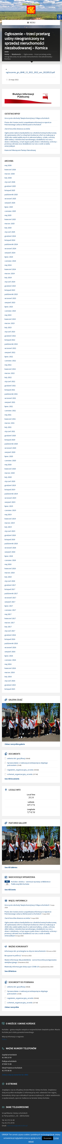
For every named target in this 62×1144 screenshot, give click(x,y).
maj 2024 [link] (8, 265)
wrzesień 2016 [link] (10, 647)
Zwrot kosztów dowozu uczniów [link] (17, 129)
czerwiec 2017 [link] (10, 610)
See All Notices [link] (10, 971)
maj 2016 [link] (8, 664)
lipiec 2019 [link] (9, 506)
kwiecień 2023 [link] (10, 319)
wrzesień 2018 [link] (10, 548)
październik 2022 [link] (11, 344)
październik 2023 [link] (11, 294)
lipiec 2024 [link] (9, 257)
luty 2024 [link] (8, 277)
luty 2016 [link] (8, 676)
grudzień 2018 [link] (10, 535)
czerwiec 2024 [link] (10, 261)
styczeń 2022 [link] (10, 381)
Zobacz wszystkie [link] (12, 1007)
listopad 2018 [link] (10, 539)
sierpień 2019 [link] (10, 502)
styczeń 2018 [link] (10, 581)
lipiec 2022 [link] (9, 356)
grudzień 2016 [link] (10, 635)
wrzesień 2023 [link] (10, 298)
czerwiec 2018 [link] (10, 560)
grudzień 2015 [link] (10, 685)
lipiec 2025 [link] (9, 207)
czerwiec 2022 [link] (10, 360)
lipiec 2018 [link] (9, 556)
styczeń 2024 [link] (10, 282)
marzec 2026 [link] (10, 174)
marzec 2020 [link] (10, 473)
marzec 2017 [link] (10, 622)
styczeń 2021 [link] (10, 431)
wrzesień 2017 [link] (10, 597)
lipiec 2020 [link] (9, 456)
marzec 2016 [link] (10, 672)
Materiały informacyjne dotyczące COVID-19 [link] (22, 966)
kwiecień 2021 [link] (10, 419)
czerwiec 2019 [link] (10, 510)
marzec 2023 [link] (10, 323)
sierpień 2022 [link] (10, 352)
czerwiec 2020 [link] (10, 460)
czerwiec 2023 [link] (10, 311)
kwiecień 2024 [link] (10, 269)
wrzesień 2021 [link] (10, 398)
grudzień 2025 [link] (10, 186)
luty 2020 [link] (8, 477)
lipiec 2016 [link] (9, 656)
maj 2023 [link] (8, 315)
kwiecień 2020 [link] (10, 469)
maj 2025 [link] (8, 215)
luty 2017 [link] (8, 626)
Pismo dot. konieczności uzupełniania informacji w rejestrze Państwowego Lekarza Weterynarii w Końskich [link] (28, 123)
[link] (31, 10)
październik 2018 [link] (11, 543)
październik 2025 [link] (11, 194)
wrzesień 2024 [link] (10, 248)
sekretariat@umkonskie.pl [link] (17, 1125)
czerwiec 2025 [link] (10, 211)
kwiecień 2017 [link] (10, 618)
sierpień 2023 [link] (10, 302)
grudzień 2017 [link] (10, 585)
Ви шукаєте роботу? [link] (13, 955)
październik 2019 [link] (11, 494)
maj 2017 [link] (8, 614)
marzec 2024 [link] (10, 273)
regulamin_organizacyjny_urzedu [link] (20, 770)
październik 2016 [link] (11, 643)
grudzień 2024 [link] (10, 236)
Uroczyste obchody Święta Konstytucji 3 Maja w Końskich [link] (27, 118)
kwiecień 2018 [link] (10, 568)
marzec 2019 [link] (10, 523)
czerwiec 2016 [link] (10, 660)
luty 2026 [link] (8, 178)
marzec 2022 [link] (10, 373)
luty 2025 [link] (8, 228)
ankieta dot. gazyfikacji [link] (16, 758)
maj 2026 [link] (8, 165)
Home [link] (7, 54)
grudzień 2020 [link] (10, 435)
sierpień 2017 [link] (10, 602)
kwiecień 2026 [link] (10, 169)
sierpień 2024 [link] (10, 252)
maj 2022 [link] (8, 365)
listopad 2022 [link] (10, 340)
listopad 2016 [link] (10, 639)
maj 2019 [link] (8, 514)
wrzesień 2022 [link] (10, 348)
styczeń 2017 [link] (10, 631)
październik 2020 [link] (11, 444)
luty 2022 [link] (8, 377)
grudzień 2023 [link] (10, 286)
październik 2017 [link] (11, 593)
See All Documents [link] (12, 779)
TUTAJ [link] (4, 1039)
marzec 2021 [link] (10, 423)
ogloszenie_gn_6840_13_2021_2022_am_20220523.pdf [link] (30, 72)
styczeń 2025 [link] (10, 232)
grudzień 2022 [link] (10, 336)
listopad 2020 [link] (10, 440)
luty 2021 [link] (8, 427)
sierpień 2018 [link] (10, 552)
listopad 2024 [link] (10, 240)
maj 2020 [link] (8, 464)
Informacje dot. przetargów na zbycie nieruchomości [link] (25, 951)
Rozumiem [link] (48, 1138)
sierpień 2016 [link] (10, 651)
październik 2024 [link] (11, 244)
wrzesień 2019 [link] (10, 498)
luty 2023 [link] (8, 327)
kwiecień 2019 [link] (10, 518)
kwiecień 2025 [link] (10, 219)
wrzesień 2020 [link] (10, 448)
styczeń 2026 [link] (10, 182)
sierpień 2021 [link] (10, 402)
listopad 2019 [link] (10, 489)
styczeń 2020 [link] (10, 481)
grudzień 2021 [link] (10, 385)
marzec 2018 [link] (10, 572)
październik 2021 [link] (11, 394)
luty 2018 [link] (8, 577)
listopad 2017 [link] (10, 589)
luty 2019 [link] (8, 527)
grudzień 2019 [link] (10, 485)
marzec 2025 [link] (10, 223)
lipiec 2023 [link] (9, 306)
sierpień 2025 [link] (10, 203)
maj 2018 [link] (8, 564)
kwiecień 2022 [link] (10, 369)
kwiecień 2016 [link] (10, 668)
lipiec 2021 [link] (9, 406)
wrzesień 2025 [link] (10, 198)
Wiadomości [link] (16, 54)
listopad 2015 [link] (10, 689)
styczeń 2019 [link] (10, 531)
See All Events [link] (10, 889)
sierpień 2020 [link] (10, 452)
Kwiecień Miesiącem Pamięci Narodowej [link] (20, 150)
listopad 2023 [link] (10, 290)
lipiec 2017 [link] (9, 606)
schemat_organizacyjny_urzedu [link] (19, 774)
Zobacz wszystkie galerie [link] (15, 744)
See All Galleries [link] (11, 867)
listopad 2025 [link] (10, 190)
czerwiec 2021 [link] (10, 410)
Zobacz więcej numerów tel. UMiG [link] (15, 1075)
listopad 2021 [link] (10, 390)
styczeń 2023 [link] (10, 331)
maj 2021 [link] (8, 415)
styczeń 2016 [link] (10, 681)
